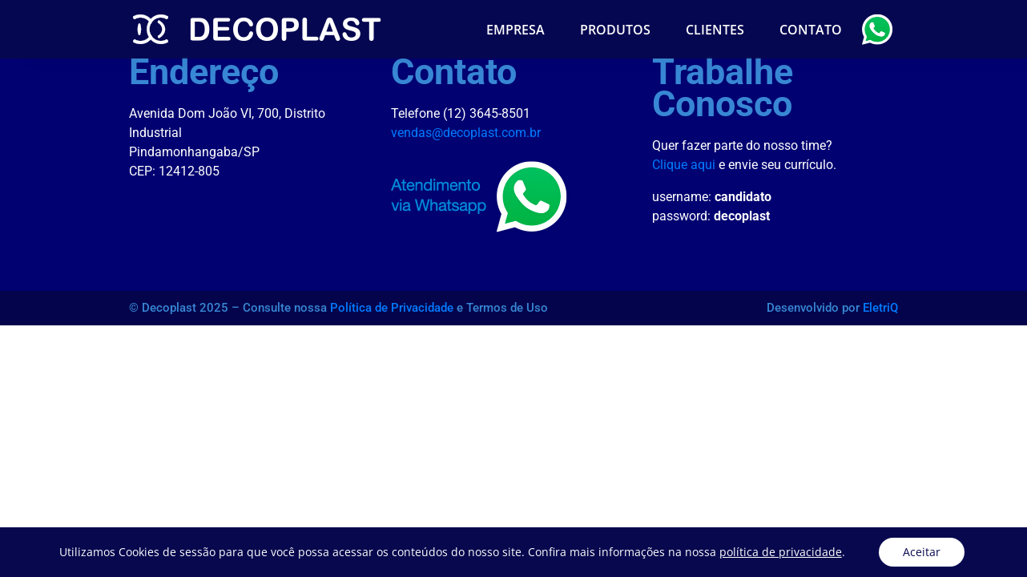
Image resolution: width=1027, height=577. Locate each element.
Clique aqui (683, 164)
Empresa (515, 29)
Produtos (615, 29)
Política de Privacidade (391, 308)
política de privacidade (780, 551)
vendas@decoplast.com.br (466, 132)
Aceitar (921, 551)
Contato (810, 29)
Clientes (715, 29)
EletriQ (880, 308)
